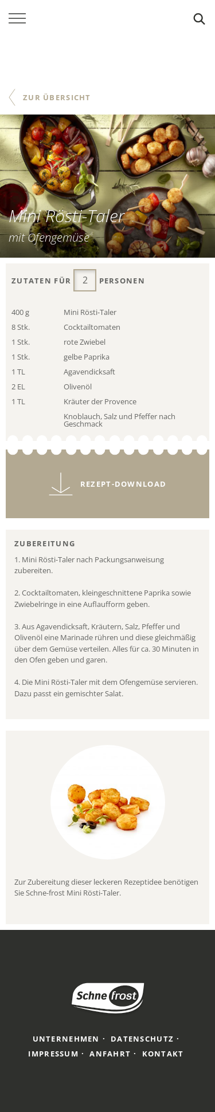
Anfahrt (110, 1053)
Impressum (53, 1053)
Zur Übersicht (57, 97)
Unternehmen (66, 1039)
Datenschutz (142, 1039)
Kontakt (163, 1053)
